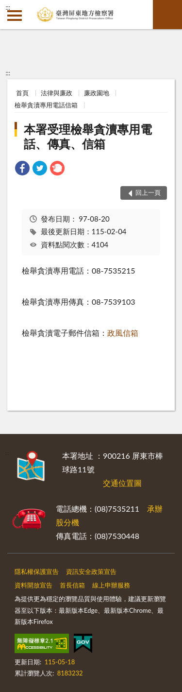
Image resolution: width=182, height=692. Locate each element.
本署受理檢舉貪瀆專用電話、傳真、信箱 (88, 136)
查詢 (167, 14)
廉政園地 (96, 93)
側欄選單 (14, 15)
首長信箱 (72, 585)
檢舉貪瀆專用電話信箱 (46, 105)
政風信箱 (122, 332)
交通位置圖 (122, 482)
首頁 (22, 93)
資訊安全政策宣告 (91, 571)
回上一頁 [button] (148, 192)
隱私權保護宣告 (37, 571)
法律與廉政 (56, 93)
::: (7, 7)
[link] (22, 169)
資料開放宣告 (33, 585)
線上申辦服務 (111, 585)
